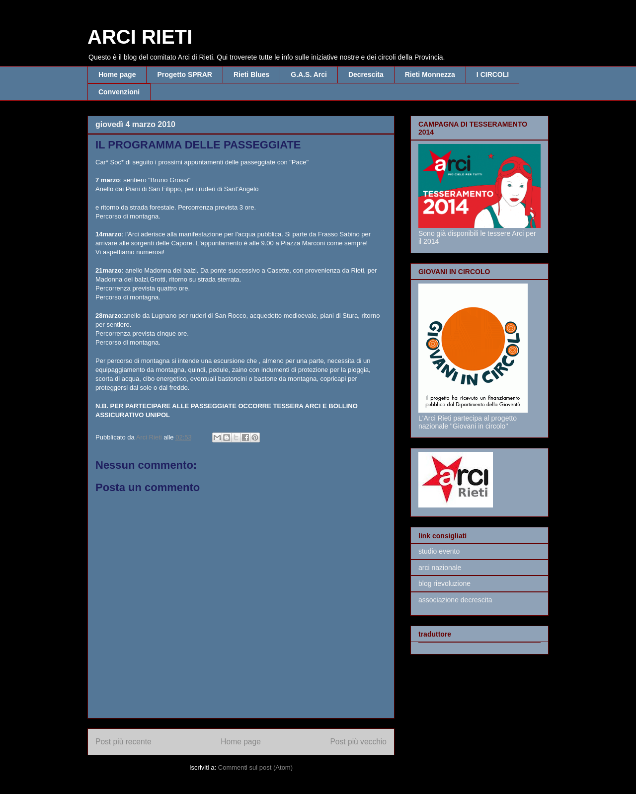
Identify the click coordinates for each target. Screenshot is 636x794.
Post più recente (123, 741)
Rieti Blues (251, 74)
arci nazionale (439, 568)
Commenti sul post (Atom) (255, 767)
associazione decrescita (455, 600)
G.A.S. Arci (309, 74)
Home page (117, 74)
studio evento (439, 551)
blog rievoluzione (444, 583)
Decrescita (366, 74)
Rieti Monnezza (430, 74)
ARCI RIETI (139, 37)
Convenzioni (119, 92)
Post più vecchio (358, 741)
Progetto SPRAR (184, 74)
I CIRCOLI (493, 74)
